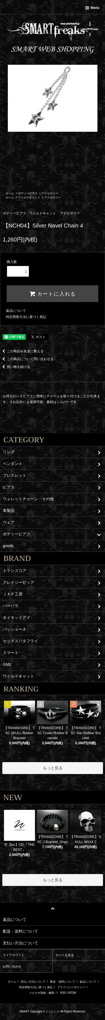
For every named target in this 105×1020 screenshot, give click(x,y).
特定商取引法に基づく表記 (26, 317)
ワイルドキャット (29, 197)
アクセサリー (49, 193)
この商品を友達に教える (22, 351)
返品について (16, 311)
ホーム (10, 193)
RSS (63, 992)
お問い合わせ (12, 966)
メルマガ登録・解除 (41, 992)
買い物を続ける (15, 367)
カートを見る (64, 955)
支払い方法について (33, 981)
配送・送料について (62, 981)
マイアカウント (13, 955)
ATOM (72, 992)
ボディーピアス (28, 193)
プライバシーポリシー (71, 987)
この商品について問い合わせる (27, 359)
